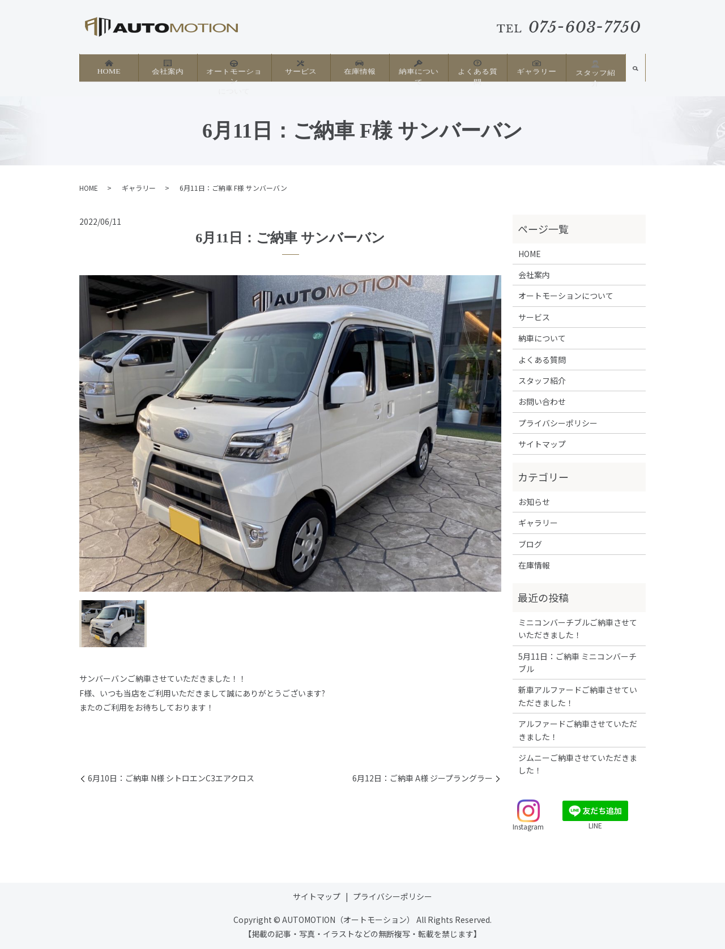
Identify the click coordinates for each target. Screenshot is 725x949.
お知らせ (534, 501)
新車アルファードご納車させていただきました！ (577, 696)
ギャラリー (536, 68)
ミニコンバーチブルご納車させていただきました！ (577, 628)
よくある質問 (477, 68)
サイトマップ (542, 444)
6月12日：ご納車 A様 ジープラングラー (422, 778)
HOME (108, 68)
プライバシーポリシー (558, 423)
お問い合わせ (542, 401)
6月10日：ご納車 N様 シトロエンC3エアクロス (171, 778)
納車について (418, 68)
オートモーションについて (234, 73)
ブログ (530, 544)
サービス (301, 68)
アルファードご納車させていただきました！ (577, 730)
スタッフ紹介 (595, 69)
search (635, 72)
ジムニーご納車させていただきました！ (577, 764)
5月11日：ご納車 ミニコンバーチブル (577, 662)
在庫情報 (360, 68)
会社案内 (168, 68)
